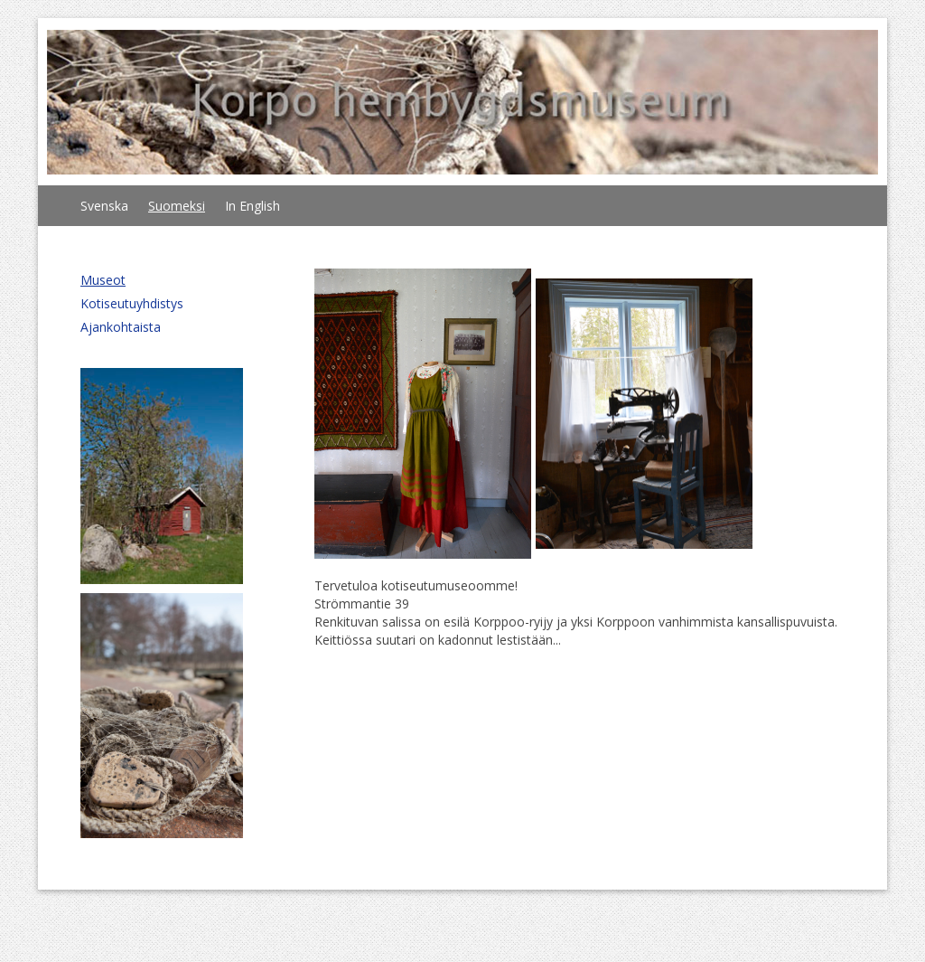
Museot (103, 279)
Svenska (104, 205)
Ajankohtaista (120, 326)
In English (252, 205)
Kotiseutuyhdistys (131, 303)
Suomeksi (176, 205)
